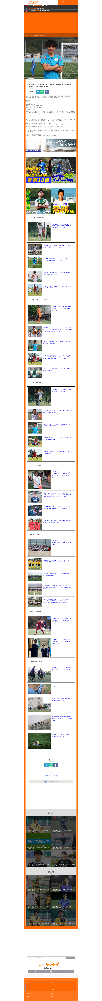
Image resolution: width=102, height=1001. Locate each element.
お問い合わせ (29, 994)
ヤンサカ (27, 35)
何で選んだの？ (45, 775)
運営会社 (52, 996)
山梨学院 (53, 775)
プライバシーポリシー (54, 994)
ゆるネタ (31, 35)
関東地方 (57, 775)
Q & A (28, 989)
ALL (27, 982)
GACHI (53, 982)
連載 (53, 989)
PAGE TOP (51, 976)
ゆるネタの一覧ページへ (51, 782)
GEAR (28, 986)
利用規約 (28, 996)
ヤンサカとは (29, 993)
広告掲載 (52, 993)
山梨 (50, 775)
